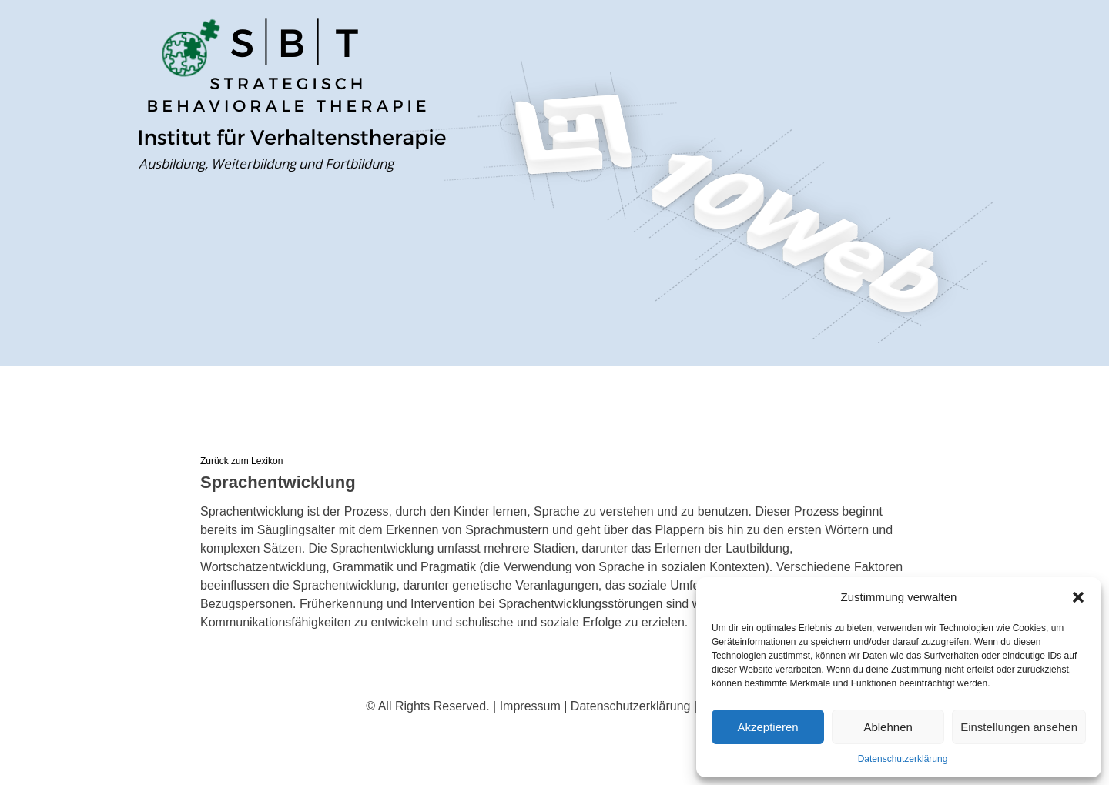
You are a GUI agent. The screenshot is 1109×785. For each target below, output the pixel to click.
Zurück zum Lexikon (241, 461)
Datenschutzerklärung (903, 758)
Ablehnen (887, 726)
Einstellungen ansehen (1018, 726)
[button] (1078, 597)
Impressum (530, 706)
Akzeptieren (767, 726)
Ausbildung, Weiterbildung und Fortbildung (266, 163)
